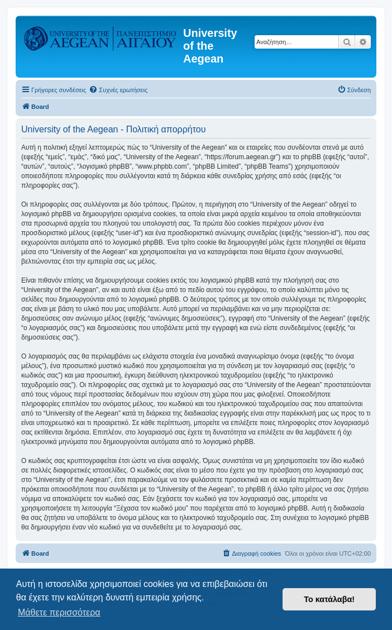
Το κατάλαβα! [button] (329, 599)
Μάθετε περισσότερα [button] (59, 612)
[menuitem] (118, 90)
